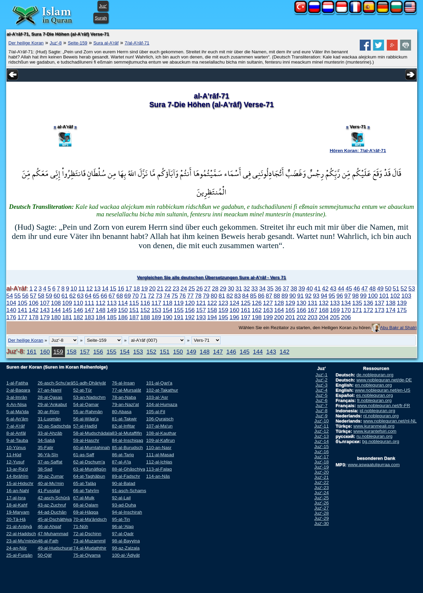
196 (234, 317)
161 (246, 310)
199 (268, 317)
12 (89, 288)
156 (190, 310)
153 (156, 310)
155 (179, 310)
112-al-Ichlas (159, 461)
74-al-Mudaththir (89, 548)
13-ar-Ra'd (17, 469)
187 (134, 317)
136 (368, 302)
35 (270, 288)
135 (357, 302)
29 (223, 288)
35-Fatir (45, 447)
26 (199, 288)
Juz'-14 (321, 441)
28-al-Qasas (50, 397)
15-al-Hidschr (20, 483)
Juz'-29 (321, 518)
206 (346, 317)
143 (45, 310)
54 (9, 295)
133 (335, 302)
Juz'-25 (321, 497)
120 (190, 302)
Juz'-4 (322, 390)
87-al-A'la (121, 461)
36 (278, 288)
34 (262, 288)
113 (112, 302)
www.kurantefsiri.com (374, 431)
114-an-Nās (158, 476)
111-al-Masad (160, 454)
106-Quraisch (159, 418)
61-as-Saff (83, 454)
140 (11, 310)
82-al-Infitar (123, 426)
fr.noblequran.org (374, 400)
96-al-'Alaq (122, 526)
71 (143, 295)
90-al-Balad (123, 483)
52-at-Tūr (82, 390)
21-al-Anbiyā (19, 526)
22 (168, 288)
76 (182, 295)
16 (121, 288)
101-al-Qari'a (159, 383)
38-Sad (45, 469)
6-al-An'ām (17, 418)
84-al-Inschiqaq (127, 440)
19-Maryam (17, 512)
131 (312, 302)
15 (113, 288)
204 (324, 317)
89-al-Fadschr (126, 476)
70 (135, 295)
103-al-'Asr (157, 397)
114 (123, 302)
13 (97, 288)
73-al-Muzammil (89, 540)
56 (25, 295)
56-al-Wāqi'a (85, 418)
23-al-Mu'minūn (22, 540)
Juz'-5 (322, 395)
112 (101, 302)
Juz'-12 (321, 431)
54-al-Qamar (86, 404)
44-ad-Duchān (52, 512)
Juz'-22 (321, 482)
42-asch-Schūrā (54, 497)
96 (339, 295)
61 (64, 295)
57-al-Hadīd (85, 426)
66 (104, 295)
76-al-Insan (123, 383)
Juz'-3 (322, 385)
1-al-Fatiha (17, 383)
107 (45, 302)
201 (290, 317)
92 (308, 295)
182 (78, 317)
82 (229, 295)
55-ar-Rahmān (88, 411)
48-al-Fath (48, 540)
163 (268, 310)
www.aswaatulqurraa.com (374, 464)
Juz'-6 (322, 400)
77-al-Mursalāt (126, 390)
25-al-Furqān (19, 555)
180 (56, 317)
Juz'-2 (322, 379)
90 (292, 295)
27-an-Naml (50, 390)
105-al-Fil (155, 411)
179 (45, 317)
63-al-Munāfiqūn (89, 469)
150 (123, 310)
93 (316, 295)
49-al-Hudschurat (55, 548)
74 (166, 295)
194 (212, 317)
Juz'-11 (321, 426)
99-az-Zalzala (126, 548)
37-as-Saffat (50, 461)
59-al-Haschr (86, 440)
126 (257, 302)
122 (212, 302)
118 (167, 302)
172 (368, 310)
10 (73, 288)
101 (384, 295)
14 (105, 288)
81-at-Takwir (124, 418)
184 (101, 317)
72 (151, 295)
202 (301, 317)
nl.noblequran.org (381, 415)
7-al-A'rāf (15, 426)
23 (176, 288)
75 (174, 295)
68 (119, 295)
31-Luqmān (49, 418)
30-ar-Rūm (49, 411)
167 (312, 310)
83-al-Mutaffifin (127, 433)
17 (128, 288)
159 (223, 310)
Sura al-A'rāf (106, 42)
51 (396, 288)
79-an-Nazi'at (125, 404)
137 (379, 302)
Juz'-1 (322, 374)
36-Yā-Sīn (48, 454)
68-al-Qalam (85, 505)
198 (257, 317)
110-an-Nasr (158, 447)
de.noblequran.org (374, 374)
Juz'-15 (321, 446)
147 (89, 310)
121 (201, 302)
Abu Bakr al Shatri (398, 327)
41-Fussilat (49, 490)
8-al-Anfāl (16, 433)
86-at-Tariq (123, 454)
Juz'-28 (321, 513)
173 (379, 310)
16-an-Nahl (17, 490)
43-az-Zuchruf (52, 505)
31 (239, 288)
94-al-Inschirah (127, 512)
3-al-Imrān (16, 397)
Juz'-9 (322, 415)
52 (403, 288)
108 (56, 302)
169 (335, 310)
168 (324, 310)
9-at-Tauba (17, 440)
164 (279, 310)
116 (145, 302)
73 (159, 295)
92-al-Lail (121, 497)
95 (332, 295)
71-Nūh (80, 526)
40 (309, 288)
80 (214, 295)
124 (234, 302)
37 (286, 288)
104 (11, 302)
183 (89, 317)
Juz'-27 (321, 508)
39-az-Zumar (51, 476)
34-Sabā (46, 440)
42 (325, 288)
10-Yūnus (16, 447)
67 (111, 295)
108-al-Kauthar (161, 433)
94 (324, 295)
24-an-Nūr (16, 548)
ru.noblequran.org (375, 436)
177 (22, 317)
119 (179, 302)
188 (145, 317)
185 (112, 317)
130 (301, 302)
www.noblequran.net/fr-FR (383, 405)
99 (363, 295)
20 (152, 288)
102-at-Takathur (162, 390)
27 (207, 288)
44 (341, 288)
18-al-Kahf (17, 505)
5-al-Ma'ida (17, 411)
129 (290, 302)
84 (245, 295)
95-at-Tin (121, 519)
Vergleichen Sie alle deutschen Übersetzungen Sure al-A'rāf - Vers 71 (211, 277)
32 (246, 288)
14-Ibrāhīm (17, 476)
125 (246, 302)
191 (179, 317)
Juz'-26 (321, 503)
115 (134, 302)
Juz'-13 (321, 436)
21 (160, 288)
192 (190, 317)
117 (156, 302)
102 (395, 295)
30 (231, 288)
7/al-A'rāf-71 (137, 42)
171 (357, 310)
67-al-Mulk (83, 497)
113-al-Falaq (159, 469)
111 (89, 302)
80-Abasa (121, 411)
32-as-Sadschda (54, 426)
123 (223, 302)
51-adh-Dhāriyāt (89, 383)
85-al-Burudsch (127, 447)
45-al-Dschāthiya (55, 519)
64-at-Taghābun (89, 476)
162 (257, 310)
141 (22, 310)
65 (96, 295)
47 (364, 288)
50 (388, 288)
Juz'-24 (321, 492)
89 (284, 295)
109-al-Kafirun (160, 440)
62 (72, 295)
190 (167, 317)
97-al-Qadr (123, 533)
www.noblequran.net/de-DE (384, 379)
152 (145, 310)
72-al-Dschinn (87, 533)
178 (34, 317)
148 (101, 310)
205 (335, 317)
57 (33, 295)
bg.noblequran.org (380, 441)
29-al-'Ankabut (52, 404)
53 (411, 288)
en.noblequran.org (373, 385)
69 (127, 295)
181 (67, 317)
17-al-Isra (16, 497)
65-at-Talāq (84, 483)
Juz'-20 (321, 472)
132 (324, 302)
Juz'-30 (321, 523)
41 (317, 288)
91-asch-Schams (129, 490)
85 (253, 295)
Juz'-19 (321, 467)
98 (355, 295)
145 (67, 310)
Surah (101, 18)
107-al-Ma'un (159, 426)
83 (237, 295)
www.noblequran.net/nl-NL (390, 420)
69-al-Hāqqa (85, 512)
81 (222, 295)
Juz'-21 (321, 477)
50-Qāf (45, 555)
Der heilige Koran (26, 42)
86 (261, 295)
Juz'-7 (322, 405)
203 (312, 317)
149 (112, 310)
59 (48, 295)
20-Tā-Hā (16, 519)
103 (406, 295)
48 (372, 288)
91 (300, 295)
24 (184, 288)
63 (80, 295)
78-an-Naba (124, 397)
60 (56, 295)
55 (17, 295)
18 (136, 288)
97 (347, 295)
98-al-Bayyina (126, 540)
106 (34, 302)
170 (346, 310)
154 (167, 310)
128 (279, 302)
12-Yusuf (15, 461)
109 (67, 302)
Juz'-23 (321, 487)
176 (11, 317)
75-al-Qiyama (87, 555)
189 (156, 317)
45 (348, 288)
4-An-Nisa (16, 404)
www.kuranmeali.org (373, 426)
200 (279, 317)
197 (246, 317)
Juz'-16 (321, 451)
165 (290, 310)
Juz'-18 (321, 461)
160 (234, 310)
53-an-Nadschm (89, 397)
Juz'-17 (321, 456)
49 (380, 288)
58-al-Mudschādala (92, 433)
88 (277, 295)
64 (88, 295)
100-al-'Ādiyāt (126, 555)
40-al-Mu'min (51, 483)
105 (22, 302)
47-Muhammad (53, 533)
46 (356, 288)
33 (254, 288)
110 (78, 302)
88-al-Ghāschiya (128, 469)
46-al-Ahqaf (49, 526)
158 (212, 310)
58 (41, 295)
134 (346, 302)
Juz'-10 (321, 420)
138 (391, 302)
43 (333, 288)
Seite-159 (77, 42)
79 (206, 295)
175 (402, 310)
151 (134, 310)
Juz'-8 (56, 42)
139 (402, 302)
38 (294, 288)
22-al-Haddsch (21, 533)
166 (301, 310)
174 (391, 310)
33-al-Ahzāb (50, 433)
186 (123, 317)
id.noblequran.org (377, 410)
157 (201, 310)
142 (34, 310)
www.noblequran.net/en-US (382, 390)
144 (56, 310)
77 (190, 295)
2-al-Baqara (18, 390)
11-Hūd (14, 454)
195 (223, 317)
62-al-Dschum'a (89, 461)
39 (302, 288)
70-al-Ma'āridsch (90, 519)
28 (215, 288)
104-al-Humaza (161, 404)
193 (201, 317)
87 (269, 295)
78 (198, 295)
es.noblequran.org (374, 395)
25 (191, 288)
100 (373, 295)
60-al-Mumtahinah (91, 447)
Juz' (103, 6)
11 (81, 288)
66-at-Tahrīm (86, 490)
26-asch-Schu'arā (55, 383)
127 (268, 302)
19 (144, 288)
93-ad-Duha (124, 505)
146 (78, 310)
